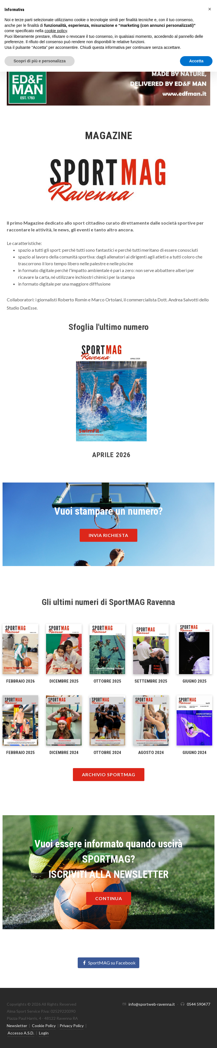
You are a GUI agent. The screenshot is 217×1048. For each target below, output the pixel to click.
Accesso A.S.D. (21, 1033)
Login (44, 1033)
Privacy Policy (72, 1025)
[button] (209, 9)
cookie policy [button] (56, 30)
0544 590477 (198, 1004)
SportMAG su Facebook (108, 962)
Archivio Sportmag (108, 774)
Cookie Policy (44, 1025)
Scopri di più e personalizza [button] (40, 61)
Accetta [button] (196, 61)
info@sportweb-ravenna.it (152, 1004)
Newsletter (17, 1025)
